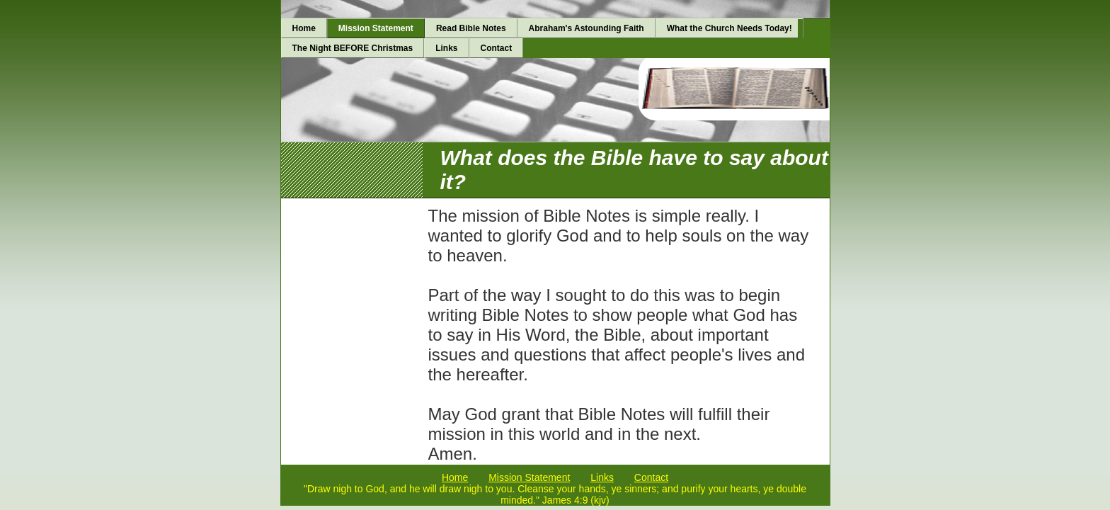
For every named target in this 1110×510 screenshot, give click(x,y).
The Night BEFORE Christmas (352, 48)
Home (304, 28)
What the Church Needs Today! (729, 28)
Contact (497, 48)
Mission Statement (375, 28)
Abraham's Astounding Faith (586, 28)
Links (446, 48)
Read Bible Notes (471, 28)
